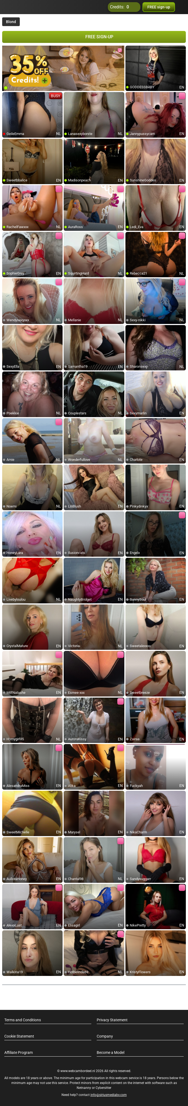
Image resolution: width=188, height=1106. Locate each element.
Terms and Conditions (22, 1020)
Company (105, 1036)
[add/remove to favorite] (130, 50)
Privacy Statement (112, 1020)
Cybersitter (103, 1088)
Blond (11, 22)
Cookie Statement (19, 1036)
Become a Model (110, 1052)
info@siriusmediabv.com (108, 1095)
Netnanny (84, 1088)
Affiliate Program (18, 1052)
